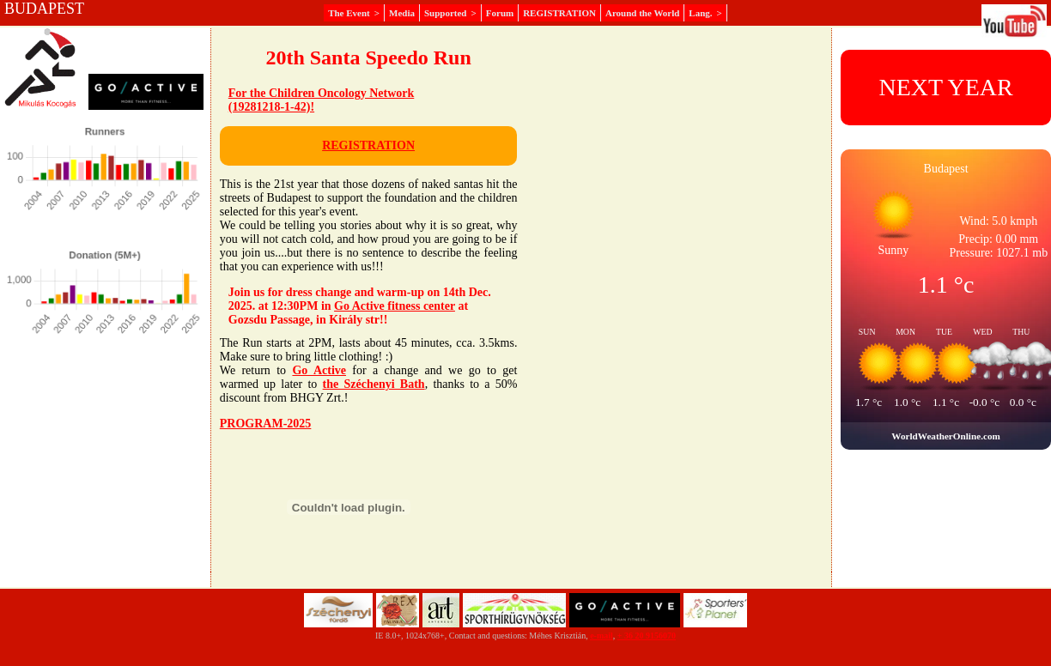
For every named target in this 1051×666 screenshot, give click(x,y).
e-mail (601, 635)
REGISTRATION (559, 13)
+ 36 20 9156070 (646, 635)
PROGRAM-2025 (266, 423)
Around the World (642, 13)
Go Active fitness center (394, 306)
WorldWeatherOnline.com (945, 436)
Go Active (319, 370)
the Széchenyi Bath (374, 384)
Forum (499, 13)
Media (402, 13)
